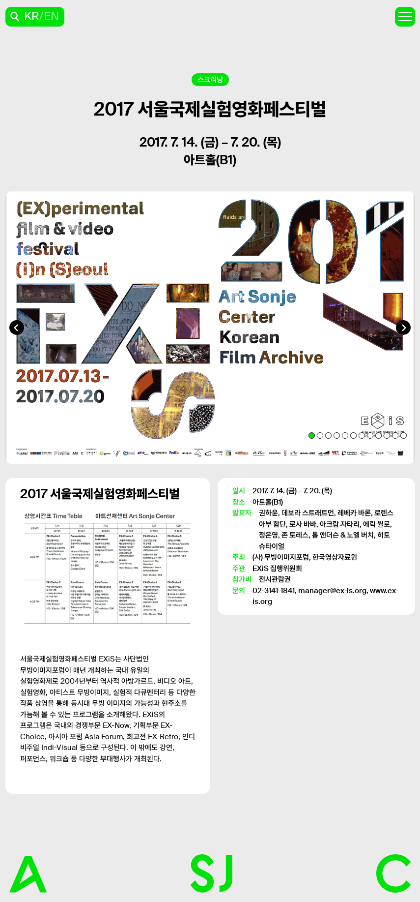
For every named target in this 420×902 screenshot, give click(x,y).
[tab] (311, 435)
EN (51, 16)
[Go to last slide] (16, 327)
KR (31, 16)
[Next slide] (403, 327)
